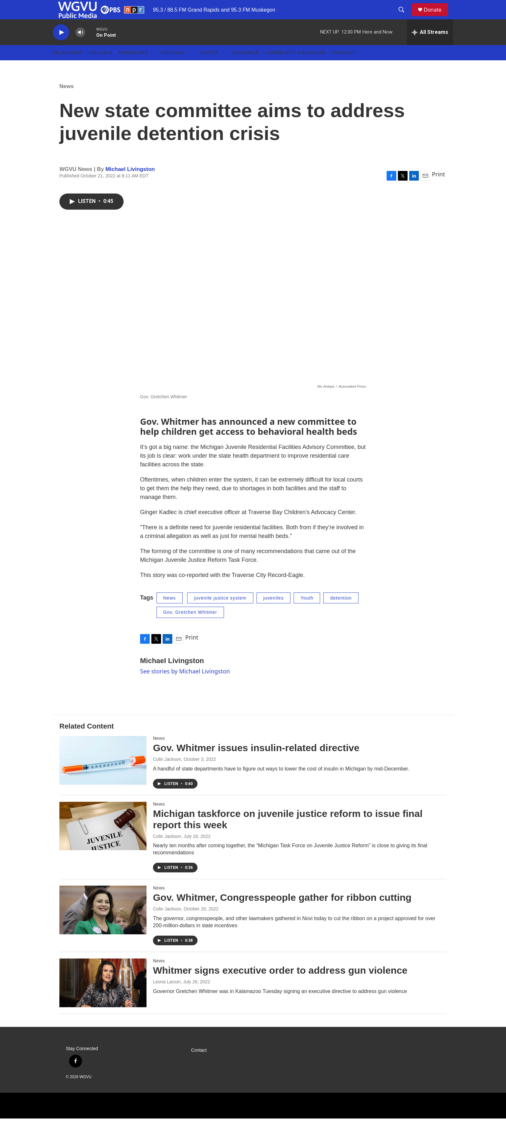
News (66, 101)
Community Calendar (295, 67)
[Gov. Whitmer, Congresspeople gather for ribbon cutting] (103, 924)
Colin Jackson (167, 773)
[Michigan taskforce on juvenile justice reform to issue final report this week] (103, 840)
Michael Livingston (130, 184)
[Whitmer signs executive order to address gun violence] (103, 997)
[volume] (80, 47)
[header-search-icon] (404, 17)
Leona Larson (167, 996)
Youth (306, 612)
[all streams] (430, 47)
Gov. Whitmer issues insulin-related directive (256, 762)
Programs (133, 67)
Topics (209, 67)
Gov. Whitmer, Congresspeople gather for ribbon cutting (282, 912)
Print (438, 189)
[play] (61, 47)
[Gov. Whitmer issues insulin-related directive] (103, 774)
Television (68, 67)
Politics (100, 67)
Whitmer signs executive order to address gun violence (280, 984)
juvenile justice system (220, 612)
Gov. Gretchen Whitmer (190, 626)
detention (341, 612)
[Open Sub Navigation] (152, 67)
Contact (344, 67)
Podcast (174, 67)
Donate (437, 17)
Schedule (245, 67)
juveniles (273, 612)
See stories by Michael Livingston (185, 686)
